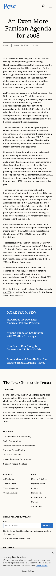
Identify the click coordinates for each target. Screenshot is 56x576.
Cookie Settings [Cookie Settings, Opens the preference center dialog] (28, 572)
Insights (7, 474)
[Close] (53, 554)
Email (5, 521)
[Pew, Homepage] (9, 6)
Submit (46, 525)
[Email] (22, 525)
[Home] (27, 382)
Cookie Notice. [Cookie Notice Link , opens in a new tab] (41, 567)
